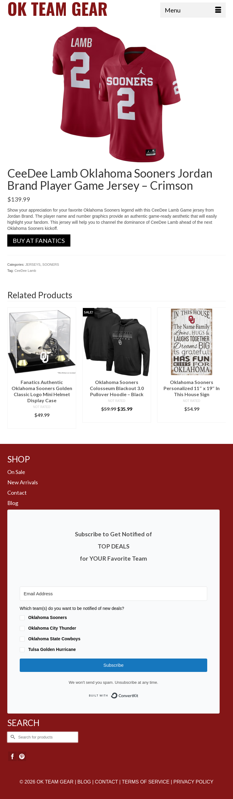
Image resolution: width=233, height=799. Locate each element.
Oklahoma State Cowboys (54, 638)
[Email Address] (113, 593)
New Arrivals (22, 482)
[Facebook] (12, 756)
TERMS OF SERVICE (145, 781)
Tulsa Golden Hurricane (52, 649)
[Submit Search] (11, 737)
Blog (12, 503)
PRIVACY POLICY (194, 781)
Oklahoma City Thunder (52, 628)
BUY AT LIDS (117, 418)
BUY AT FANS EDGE (42, 424)
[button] (113, 629)
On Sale (16, 472)
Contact (17, 492)
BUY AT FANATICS (39, 240)
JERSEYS (32, 264)
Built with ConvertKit (138, 693)
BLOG (84, 781)
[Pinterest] (22, 756)
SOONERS (50, 264)
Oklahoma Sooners (47, 617)
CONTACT (106, 781)
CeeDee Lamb (25, 270)
